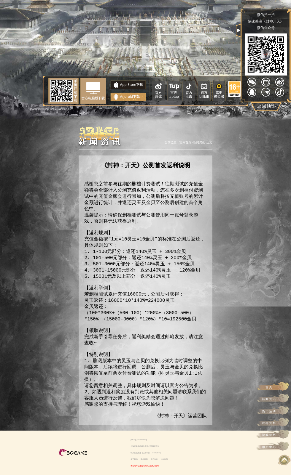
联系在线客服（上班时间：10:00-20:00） (146, 453)
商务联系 (144, 459)
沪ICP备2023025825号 (139, 440)
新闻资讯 (269, 399)
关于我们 (134, 459)
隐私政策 (164, 459)
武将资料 (269, 423)
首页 (269, 387)
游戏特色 (269, 435)
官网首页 (185, 142)
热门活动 (269, 411)
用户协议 (154, 459)
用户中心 (269, 447)
